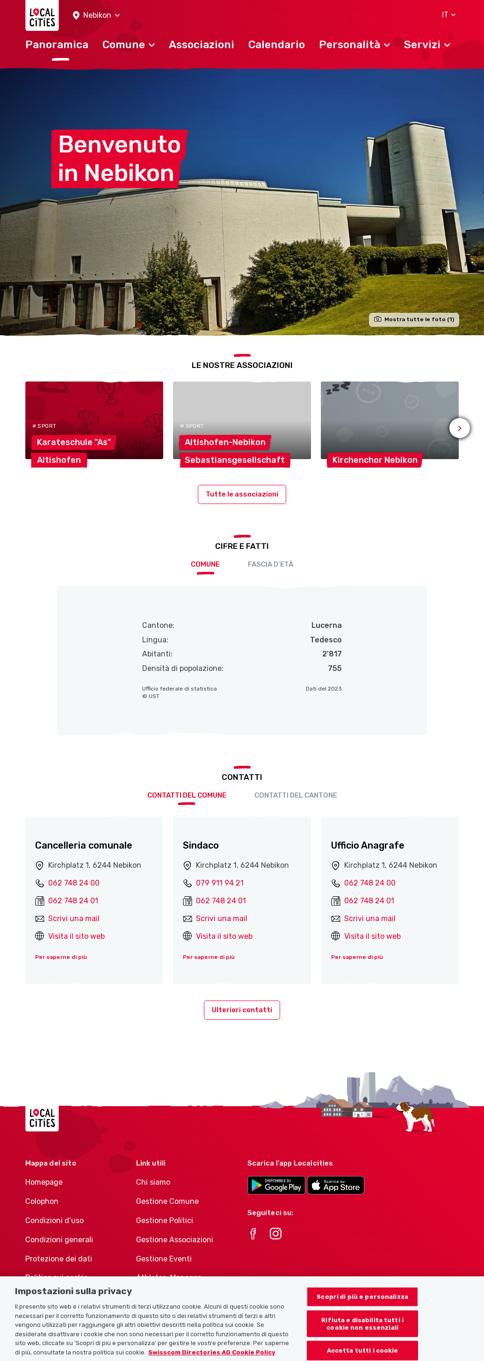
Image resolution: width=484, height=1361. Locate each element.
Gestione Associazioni (174, 1239)
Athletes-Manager (168, 1277)
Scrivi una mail (74, 918)
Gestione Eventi (164, 1258)
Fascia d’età (270, 564)
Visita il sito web (76, 936)
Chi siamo (153, 1182)
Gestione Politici (164, 1220)
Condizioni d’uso (54, 1220)
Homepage (44, 1182)
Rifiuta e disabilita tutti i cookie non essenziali (362, 1332)
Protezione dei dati (58, 1258)
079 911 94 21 (220, 883)
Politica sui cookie (56, 1277)
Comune (205, 564)
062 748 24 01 (73, 900)
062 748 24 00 (74, 883)
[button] (96, 16)
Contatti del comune (186, 795)
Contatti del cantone (295, 795)
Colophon (41, 1201)
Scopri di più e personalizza (362, 1304)
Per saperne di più (61, 957)
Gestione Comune (167, 1201)
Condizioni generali (59, 1239)
